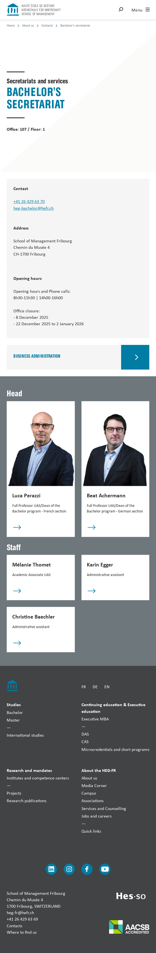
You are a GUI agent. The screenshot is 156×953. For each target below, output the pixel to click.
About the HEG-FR (98, 770)
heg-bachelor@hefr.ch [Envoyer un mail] (33, 208)
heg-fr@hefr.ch (20, 913)
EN (106, 687)
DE (95, 687)
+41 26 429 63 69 (22, 919)
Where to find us (22, 932)
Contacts (14, 926)
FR (83, 687)
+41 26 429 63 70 (29, 202)
